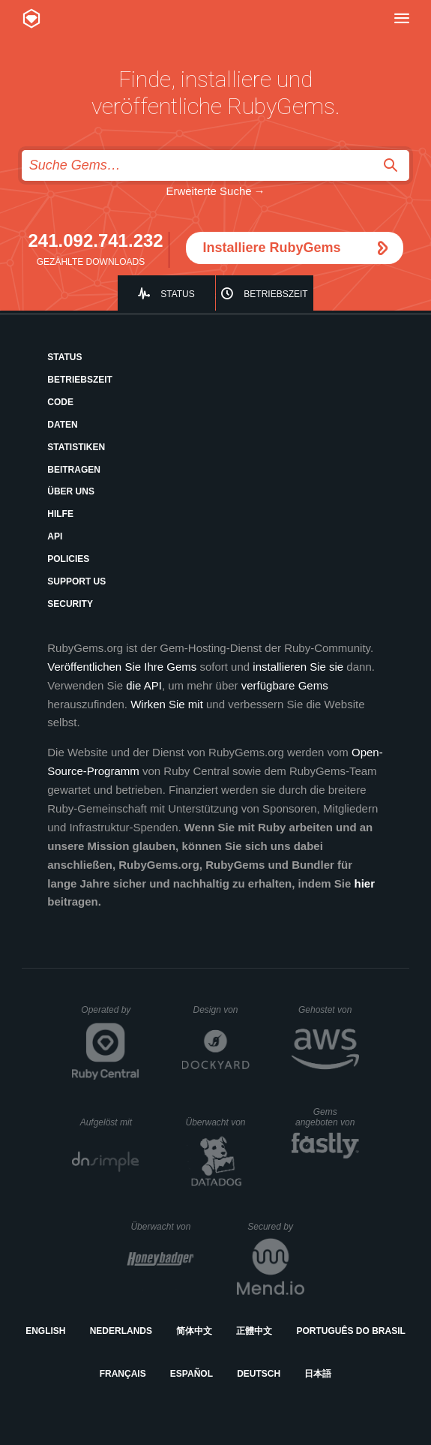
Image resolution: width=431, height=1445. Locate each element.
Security (70, 604)
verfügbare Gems (284, 685)
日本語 (317, 1373)
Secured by (275, 1226)
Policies (68, 559)
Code (60, 402)
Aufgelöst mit (110, 1122)
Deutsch (258, 1373)
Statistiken (76, 447)
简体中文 (194, 1331)
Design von (221, 1010)
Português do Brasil (351, 1331)
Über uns (70, 491)
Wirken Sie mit (166, 704)
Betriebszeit (275, 294)
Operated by (110, 1015)
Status (177, 294)
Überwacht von (217, 1122)
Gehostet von (328, 1010)
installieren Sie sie (298, 666)
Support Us (76, 581)
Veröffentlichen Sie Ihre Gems (121, 666)
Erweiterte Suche (208, 191)
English (45, 1331)
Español (191, 1373)
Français (123, 1373)
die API (144, 685)
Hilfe (60, 514)
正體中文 (254, 1331)
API (54, 536)
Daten (62, 424)
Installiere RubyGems (272, 247)
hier (365, 883)
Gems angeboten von (327, 1117)
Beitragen (73, 469)
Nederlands (121, 1331)
